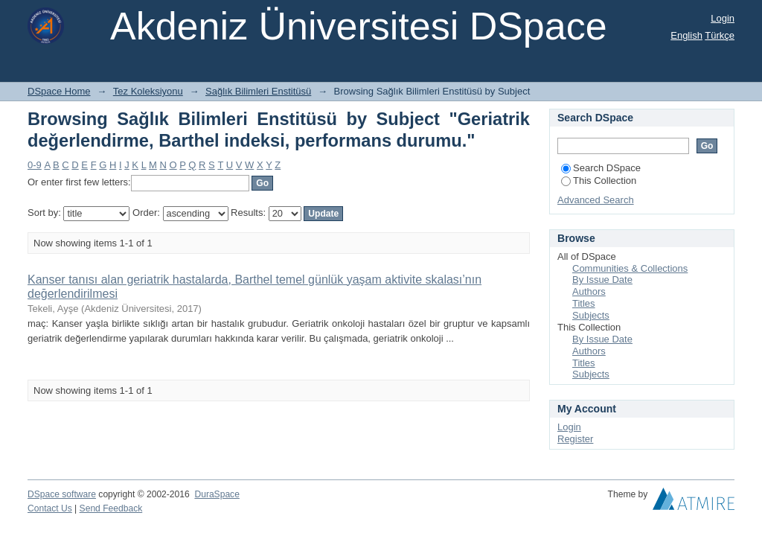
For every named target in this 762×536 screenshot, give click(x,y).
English (686, 35)
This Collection (598, 180)
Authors (589, 291)
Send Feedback (111, 508)
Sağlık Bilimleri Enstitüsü (258, 91)
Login (722, 18)
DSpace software (62, 494)
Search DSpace (601, 167)
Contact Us (50, 508)
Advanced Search (595, 199)
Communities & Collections (630, 268)
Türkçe (719, 35)
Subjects (590, 315)
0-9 (35, 164)
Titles (583, 303)
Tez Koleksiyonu (148, 91)
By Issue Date (602, 279)
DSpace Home (59, 91)
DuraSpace (216, 494)
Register (575, 438)
